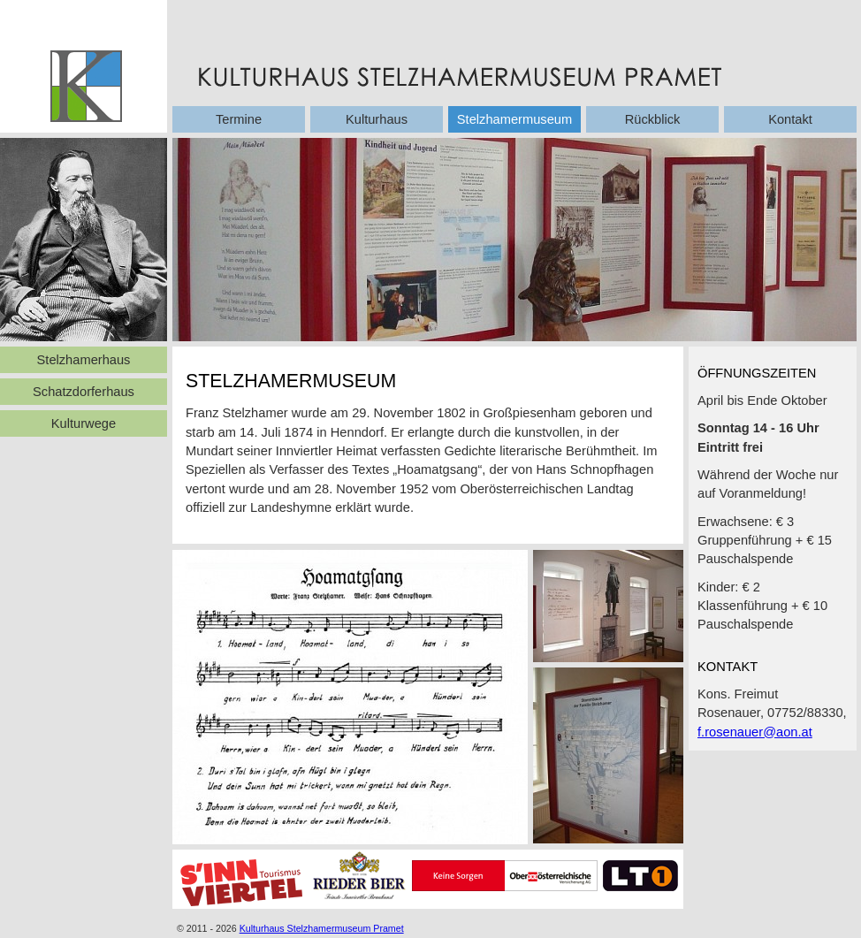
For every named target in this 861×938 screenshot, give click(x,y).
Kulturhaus (377, 119)
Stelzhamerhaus (84, 360)
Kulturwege (83, 423)
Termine (239, 119)
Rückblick (653, 119)
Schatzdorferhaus (83, 392)
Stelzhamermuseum (514, 119)
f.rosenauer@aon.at (754, 732)
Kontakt (790, 119)
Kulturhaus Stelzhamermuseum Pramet (322, 928)
